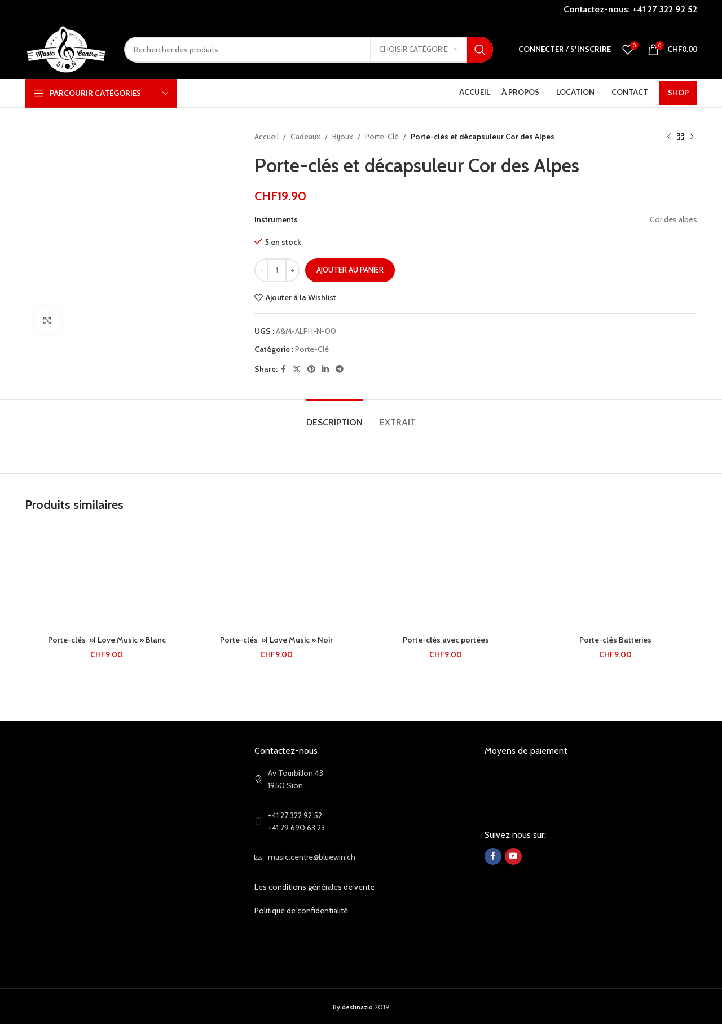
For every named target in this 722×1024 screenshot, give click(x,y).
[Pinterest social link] (311, 369)
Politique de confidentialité (301, 911)
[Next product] (691, 136)
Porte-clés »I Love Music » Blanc (107, 640)
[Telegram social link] (339, 369)
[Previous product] (669, 136)
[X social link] (296, 369)
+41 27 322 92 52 (664, 9)
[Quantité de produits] (276, 270)
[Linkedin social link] (325, 369)
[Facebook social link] (283, 369)
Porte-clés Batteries (615, 640)
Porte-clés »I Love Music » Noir (276, 640)
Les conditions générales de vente (314, 887)
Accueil (266, 136)
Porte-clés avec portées (446, 640)
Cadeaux (305, 136)
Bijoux (342, 136)
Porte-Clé (382, 136)
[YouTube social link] (513, 856)
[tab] (334, 416)
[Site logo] (66, 48)
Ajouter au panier (350, 269)
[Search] (308, 50)
